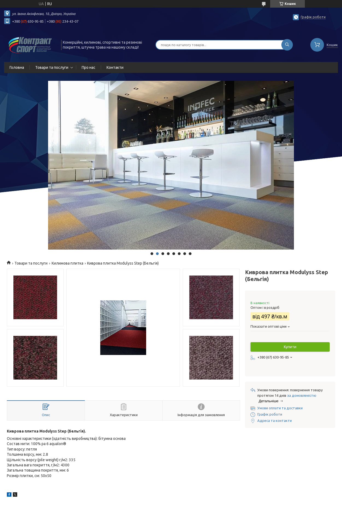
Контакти (115, 67)
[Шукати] (287, 45)
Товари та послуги (51, 67)
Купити (290, 347)
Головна (17, 67)
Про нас (88, 67)
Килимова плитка (67, 263)
